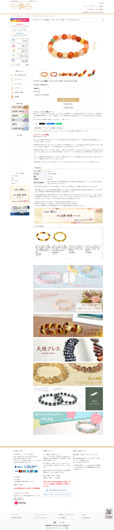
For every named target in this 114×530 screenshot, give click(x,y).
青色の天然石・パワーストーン (19, 151)
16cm (12, 178)
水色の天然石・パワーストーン (19, 154)
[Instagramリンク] (55, 522)
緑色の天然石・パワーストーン (19, 147)
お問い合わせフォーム (93, 467)
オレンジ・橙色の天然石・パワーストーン (19, 144)
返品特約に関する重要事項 (41, 95)
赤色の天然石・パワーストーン (19, 138)
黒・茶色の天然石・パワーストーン (19, 167)
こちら (79, 462)
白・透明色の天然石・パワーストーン (19, 163)
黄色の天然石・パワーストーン (19, 141)
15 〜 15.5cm (14, 176)
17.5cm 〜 (13, 183)
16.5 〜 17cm (14, 180)
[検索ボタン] (27, 65)
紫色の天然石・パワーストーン (19, 160)
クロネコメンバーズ (52, 470)
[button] (42, 46)
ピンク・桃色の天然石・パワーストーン (19, 157)
